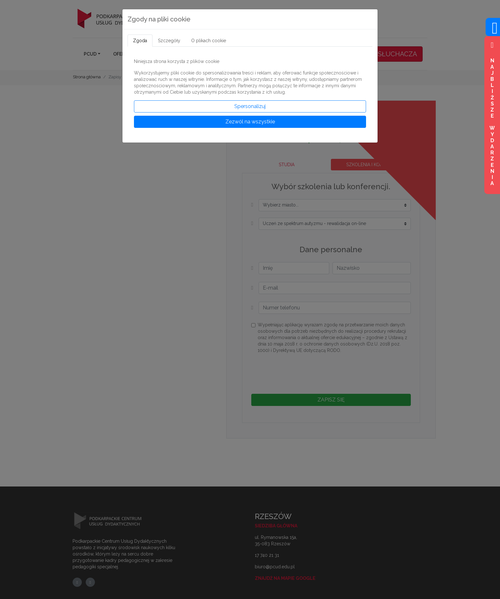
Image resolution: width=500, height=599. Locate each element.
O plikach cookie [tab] (208, 40)
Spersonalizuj (250, 106)
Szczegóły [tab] (169, 40)
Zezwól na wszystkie (250, 122)
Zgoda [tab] (140, 40)
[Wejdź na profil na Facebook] (493, 32)
